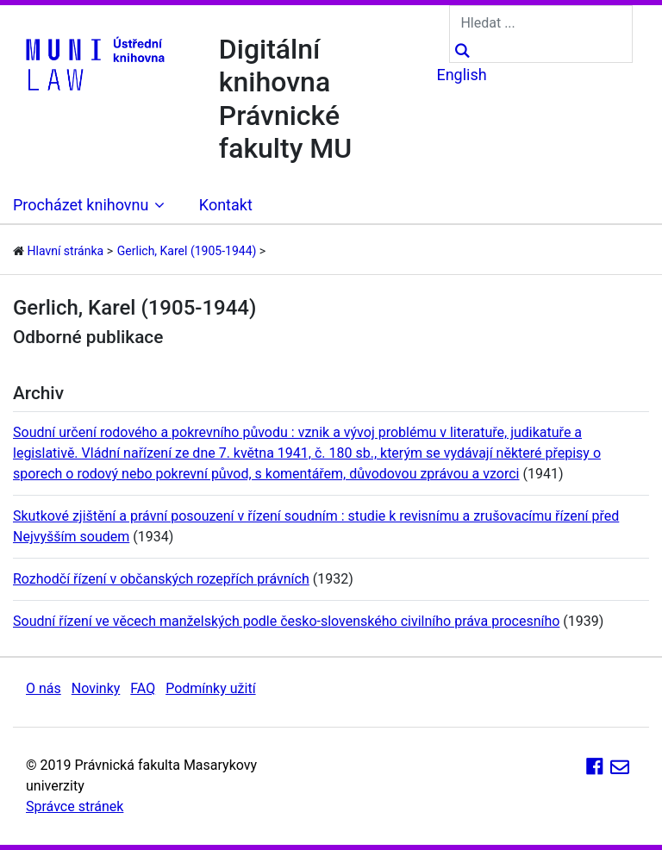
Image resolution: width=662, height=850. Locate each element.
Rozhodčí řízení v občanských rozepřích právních (161, 579)
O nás (43, 688)
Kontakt (226, 205)
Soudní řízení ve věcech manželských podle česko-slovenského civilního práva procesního (286, 621)
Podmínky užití (210, 688)
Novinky (96, 688)
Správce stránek (74, 806)
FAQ (142, 688)
